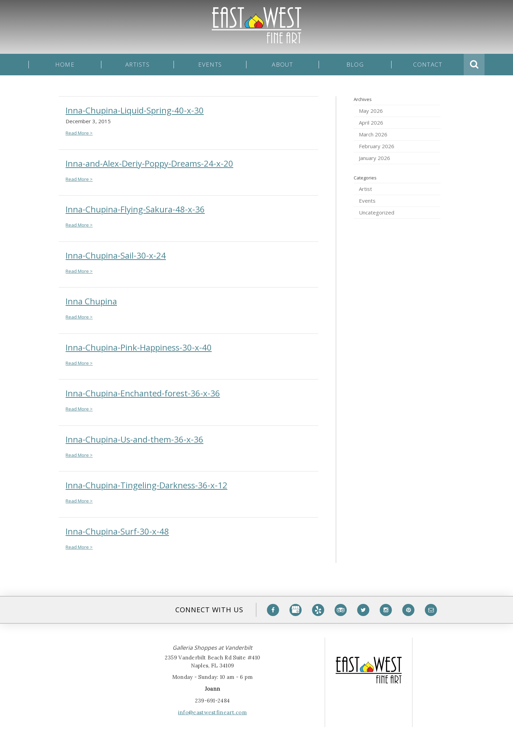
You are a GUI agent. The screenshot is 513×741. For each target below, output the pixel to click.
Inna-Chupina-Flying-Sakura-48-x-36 (135, 209)
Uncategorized (376, 212)
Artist (365, 188)
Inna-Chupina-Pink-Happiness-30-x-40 (139, 347)
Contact (428, 64)
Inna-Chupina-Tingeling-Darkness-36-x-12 (146, 485)
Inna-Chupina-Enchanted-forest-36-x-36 (143, 393)
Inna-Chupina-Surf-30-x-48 (117, 531)
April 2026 (371, 122)
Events (210, 64)
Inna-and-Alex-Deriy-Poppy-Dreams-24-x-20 (149, 163)
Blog (355, 64)
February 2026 (376, 146)
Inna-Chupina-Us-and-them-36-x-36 (134, 439)
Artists (137, 64)
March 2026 (373, 134)
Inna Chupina (91, 301)
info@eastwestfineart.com (212, 712)
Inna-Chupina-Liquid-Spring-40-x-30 (135, 110)
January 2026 (374, 157)
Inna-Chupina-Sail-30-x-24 (116, 255)
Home (65, 64)
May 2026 (371, 110)
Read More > (79, 133)
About (282, 64)
